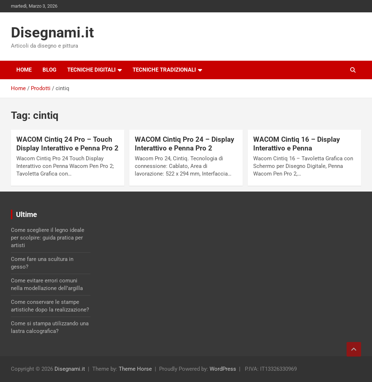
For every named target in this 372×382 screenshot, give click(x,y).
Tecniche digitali (91, 70)
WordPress (223, 369)
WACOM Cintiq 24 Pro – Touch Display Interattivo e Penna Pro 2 (67, 144)
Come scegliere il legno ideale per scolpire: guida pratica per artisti (47, 238)
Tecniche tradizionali (164, 70)
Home (24, 70)
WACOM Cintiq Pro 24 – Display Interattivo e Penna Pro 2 (184, 144)
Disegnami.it (52, 32)
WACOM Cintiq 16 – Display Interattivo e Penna (296, 144)
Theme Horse (135, 369)
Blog (49, 70)
